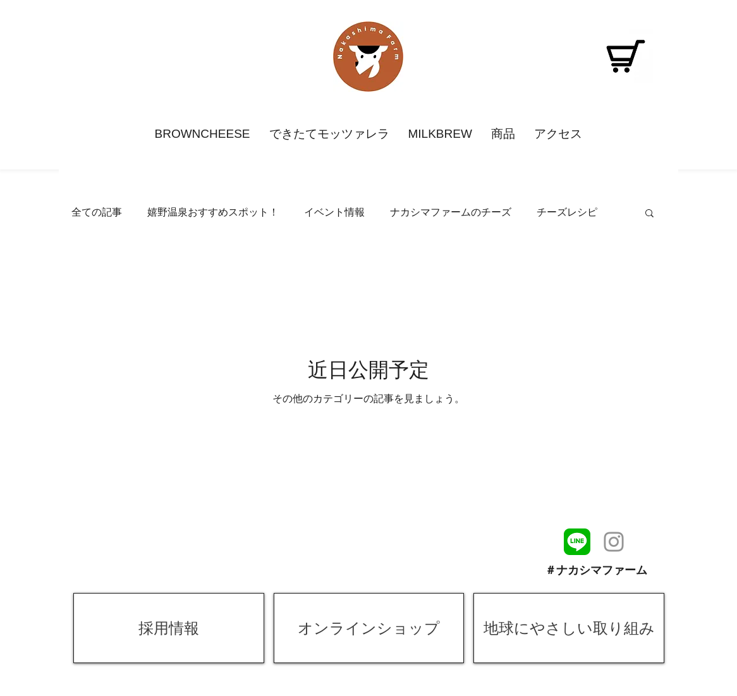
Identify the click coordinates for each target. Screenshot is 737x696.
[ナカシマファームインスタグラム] (613, 541)
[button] (649, 214)
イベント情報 (334, 212)
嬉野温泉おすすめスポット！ (213, 212)
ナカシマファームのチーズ (450, 212)
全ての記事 (96, 212)
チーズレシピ (567, 212)
